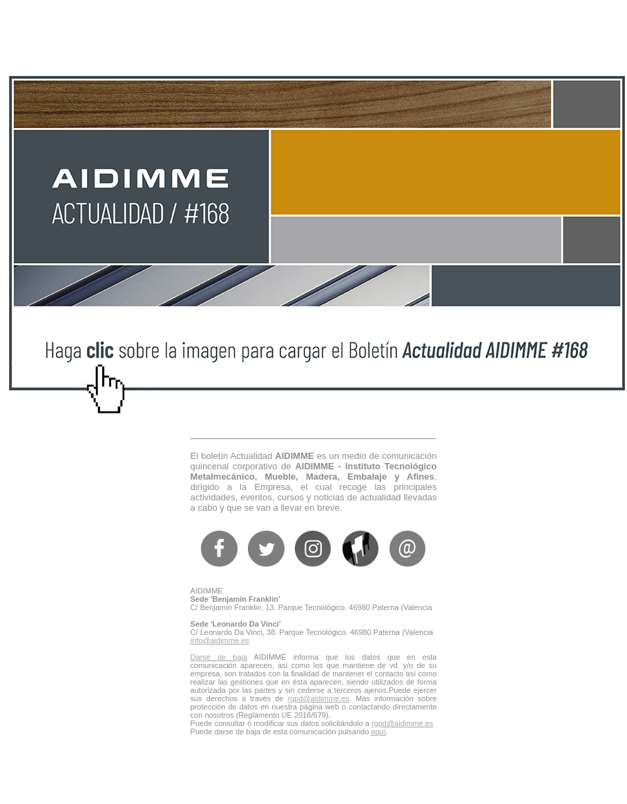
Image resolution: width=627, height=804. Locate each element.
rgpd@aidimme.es (318, 698)
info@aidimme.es (220, 640)
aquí (378, 731)
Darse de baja (219, 657)
